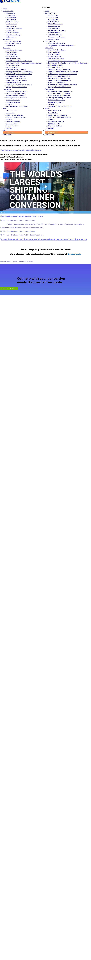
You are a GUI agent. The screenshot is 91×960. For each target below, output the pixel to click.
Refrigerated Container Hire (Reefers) (61, 46)
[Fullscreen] (89, 212)
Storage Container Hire (13, 41)
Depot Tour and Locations (14, 115)
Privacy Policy (4, 367)
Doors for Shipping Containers (15, 93)
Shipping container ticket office (16, 76)
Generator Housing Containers (16, 70)
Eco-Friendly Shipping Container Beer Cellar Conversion (24, 63)
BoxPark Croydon (11, 52)
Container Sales (50, 13)
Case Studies (10, 113)
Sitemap (9, 119)
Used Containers (11, 24)
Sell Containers (11, 37)
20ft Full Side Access (12, 22)
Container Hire (50, 41)
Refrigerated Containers (14, 28)
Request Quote (9, 288)
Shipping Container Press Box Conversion (19, 72)
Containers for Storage (13, 35)
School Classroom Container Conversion (19, 61)
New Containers (11, 26)
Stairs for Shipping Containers (15, 96)
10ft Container (10, 13)
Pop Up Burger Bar (12, 56)
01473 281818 (6, 318)
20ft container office (12, 65)
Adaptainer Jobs (11, 124)
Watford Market (11, 54)
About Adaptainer (12, 111)
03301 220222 (10, 132)
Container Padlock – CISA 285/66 (16, 106)
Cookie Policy (4, 369)
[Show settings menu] (85, 212)
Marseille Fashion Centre (14, 50)
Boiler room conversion (13, 83)
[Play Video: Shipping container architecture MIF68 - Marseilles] (45, 186)
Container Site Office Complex (16, 78)
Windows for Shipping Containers (16, 91)
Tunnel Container (11, 30)
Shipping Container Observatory (16, 87)
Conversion (49, 48)
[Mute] (81, 212)
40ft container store (12, 67)
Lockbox (9, 104)
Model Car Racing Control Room (16, 80)
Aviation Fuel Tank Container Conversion (19, 85)
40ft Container (11, 17)
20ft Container (11, 15)
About (47, 109)
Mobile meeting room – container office (19, 74)
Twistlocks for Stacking (13, 100)
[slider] (43, 212)
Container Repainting (13, 102)
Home (47, 11)
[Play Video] (2, 212)
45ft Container (11, 20)
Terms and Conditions (13, 122)
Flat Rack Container (12, 33)
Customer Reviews (12, 126)
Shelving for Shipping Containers (16, 98)
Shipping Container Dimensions (16, 117)
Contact (9, 128)
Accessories (49, 89)
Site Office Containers (13, 59)
